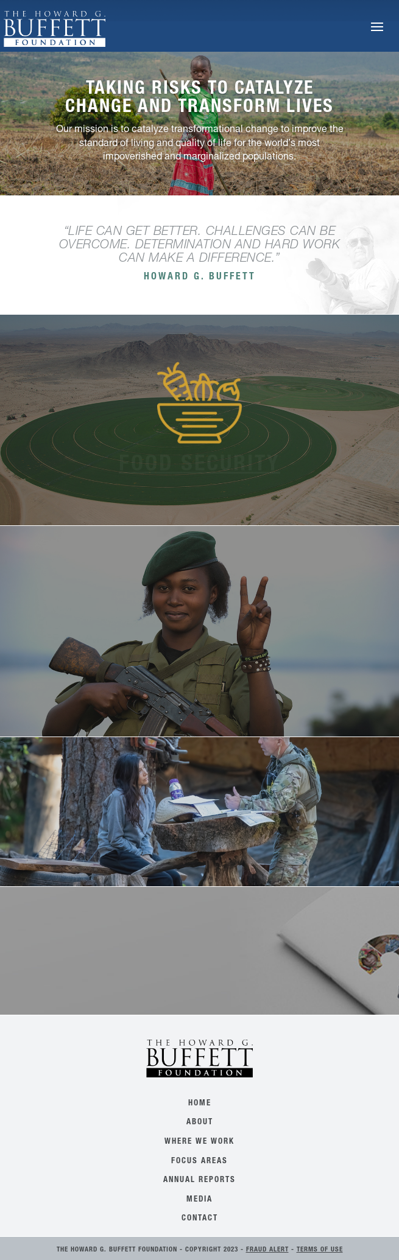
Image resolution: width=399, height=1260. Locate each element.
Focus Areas (199, 1162)
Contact (200, 1219)
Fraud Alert (267, 1250)
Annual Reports (199, 1181)
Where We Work (199, 1142)
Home (199, 1104)
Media (199, 1200)
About (199, 1123)
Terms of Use (320, 1250)
